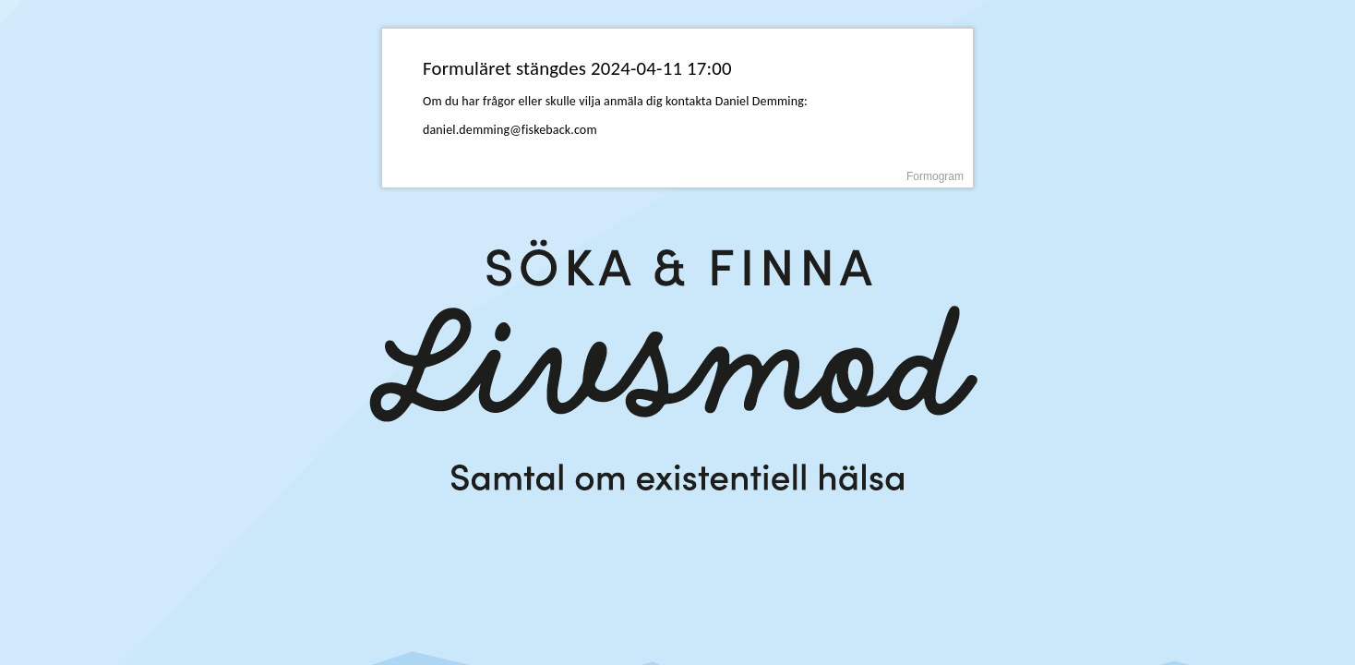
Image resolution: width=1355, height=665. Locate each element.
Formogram (935, 176)
